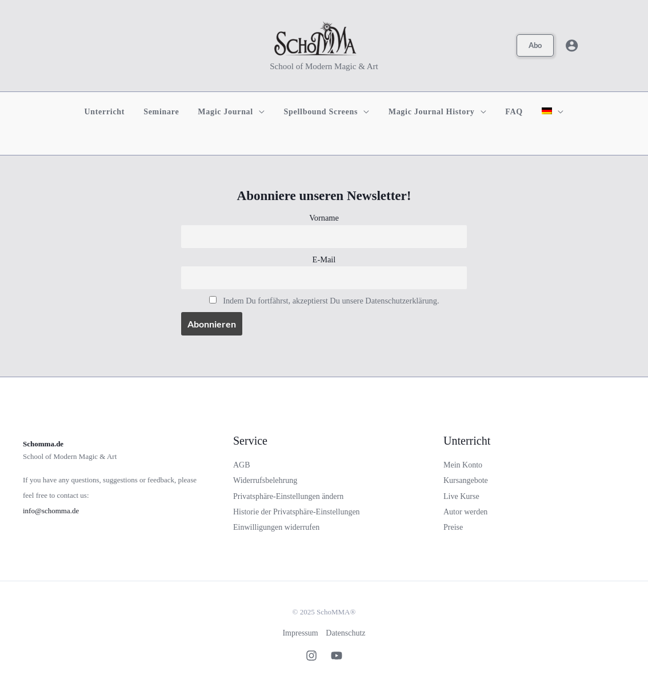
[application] (262, 112)
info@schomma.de (51, 510)
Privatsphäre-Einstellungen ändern (288, 496)
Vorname (324, 217)
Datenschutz (346, 633)
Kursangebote (465, 481)
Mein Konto (462, 465)
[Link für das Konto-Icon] (571, 45)
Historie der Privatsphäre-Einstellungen (296, 512)
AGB (241, 465)
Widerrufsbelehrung (265, 481)
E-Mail (324, 259)
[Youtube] (336, 655)
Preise (453, 527)
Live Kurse (461, 496)
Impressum (300, 633)
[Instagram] (311, 655)
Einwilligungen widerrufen (276, 527)
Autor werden (465, 512)
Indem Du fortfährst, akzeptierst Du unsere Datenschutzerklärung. (330, 300)
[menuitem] (544, 111)
